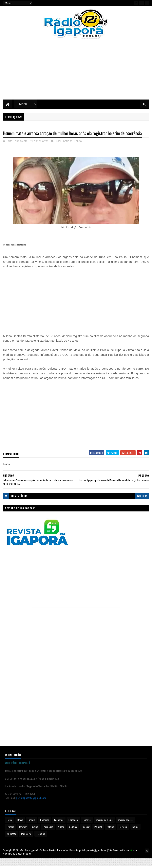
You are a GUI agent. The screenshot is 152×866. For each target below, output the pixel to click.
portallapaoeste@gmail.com (31, 806)
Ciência (31, 827)
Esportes (87, 827)
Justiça (34, 834)
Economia (59, 827)
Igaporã (10, 834)
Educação (73, 827)
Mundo (61, 834)
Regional (123, 834)
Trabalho (40, 841)
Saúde (135, 834)
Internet (23, 834)
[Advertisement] (76, 72)
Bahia (9, 827)
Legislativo (48, 834)
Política (110, 834)
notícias (67, 149)
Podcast (85, 834)
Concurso (44, 827)
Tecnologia (26, 841)
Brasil (58, 149)
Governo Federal (125, 827)
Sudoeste (11, 841)
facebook (142, 503)
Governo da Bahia (104, 827)
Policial (78, 149)
